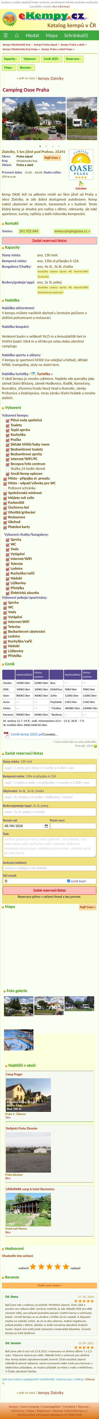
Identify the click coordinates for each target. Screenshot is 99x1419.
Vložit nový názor (49, 1285)
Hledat (32, 35)
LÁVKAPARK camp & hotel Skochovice (30, 1189)
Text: (6, 834)
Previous (4, 120)
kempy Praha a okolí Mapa (57, 49)
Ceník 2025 (51, 59)
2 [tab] (46, 146)
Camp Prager (14, 1074)
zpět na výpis (27, 78)
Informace (17, 1411)
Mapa (51, 35)
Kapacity (9, 59)
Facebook (69, 1406)
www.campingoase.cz (70, 231)
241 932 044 (28, 231)
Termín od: (10, 820)
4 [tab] (59, 146)
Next (94, 120)
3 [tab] (53, 146)
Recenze (25, 67)
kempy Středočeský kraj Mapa (20, 49)
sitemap (58, 1411)
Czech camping (29, 1406)
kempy (13, 1406)
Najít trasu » (52, 158)
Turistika (43, 374)
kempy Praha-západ (45, 44)
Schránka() (76, 35)
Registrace (43, 1411)
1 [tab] (40, 146)
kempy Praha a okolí (72, 44)
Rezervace (72, 59)
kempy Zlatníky (51, 78)
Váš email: (10, 875)
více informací (61, 6)
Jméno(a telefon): (15, 863)
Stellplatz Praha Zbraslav (21, 1128)
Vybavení (30, 59)
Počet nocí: (57, 820)
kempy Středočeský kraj (16, 44)
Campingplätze (51, 1406)
